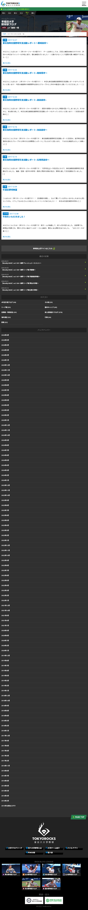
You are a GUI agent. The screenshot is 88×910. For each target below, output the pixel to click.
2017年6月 (5, 751)
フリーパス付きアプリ (10, 9)
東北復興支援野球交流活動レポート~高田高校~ (25, 100)
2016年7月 (5, 776)
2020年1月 (5, 650)
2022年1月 (5, 600)
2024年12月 (5, 425)
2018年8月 (5, 711)
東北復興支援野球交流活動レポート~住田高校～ (25, 130)
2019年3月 (5, 680)
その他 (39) (49, 302)
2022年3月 (5, 590)
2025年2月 (5, 415)
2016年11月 (5, 766)
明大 (3, 13)
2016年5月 (5, 786)
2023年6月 (5, 515)
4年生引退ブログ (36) (8, 302)
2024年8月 (5, 445)
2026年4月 (5, 345)
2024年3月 (5, 470)
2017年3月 (5, 756)
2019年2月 (5, 685)
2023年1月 (5, 540)
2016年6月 (5, 781)
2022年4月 (5, 585)
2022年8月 (5, 565)
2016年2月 (5, 801)
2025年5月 (5, 400)
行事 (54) (48, 317)
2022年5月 (5, 580)
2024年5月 (5, 460)
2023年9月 (5, 500)
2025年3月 (5, 410)
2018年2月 (5, 726)
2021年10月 (5, 610)
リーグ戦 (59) (6, 307)
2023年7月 (5, 510)
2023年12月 (5, 485)
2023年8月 (5, 505)
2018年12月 (5, 695)
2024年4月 (5, 465)
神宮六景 (49, 852)
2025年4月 (5, 405)
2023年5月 (5, 520)
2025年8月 (5, 385)
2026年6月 (5, 335)
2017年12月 (5, 736)
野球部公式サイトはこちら (44, 249)
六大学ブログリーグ (14, 848)
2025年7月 (5, 390)
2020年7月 (5, 640)
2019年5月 (5, 675)
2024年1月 (5, 480)
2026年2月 (5, 355)
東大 (15, 13)
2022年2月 (5, 595)
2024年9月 (5, 440)
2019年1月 (5, 690)
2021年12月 (5, 605)
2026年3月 (5, 350)
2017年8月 (5, 746)
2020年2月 (5, 645)
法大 (9, 13)
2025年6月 (5, 395)
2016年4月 (5, 791)
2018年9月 (5, 706)
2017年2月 (5, 761)
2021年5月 (5, 615)
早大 (27, 12)
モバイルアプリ (71, 848)
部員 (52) (4, 322)
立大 (21, 13)
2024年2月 (5, 475)
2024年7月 (5, 450)
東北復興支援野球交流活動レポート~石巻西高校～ (26, 160)
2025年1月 (5, 420)
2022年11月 (5, 550)
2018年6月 (5, 716)
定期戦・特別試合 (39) (9, 312)
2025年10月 (5, 375)
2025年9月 (5, 380)
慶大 (33, 13)
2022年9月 (5, 560)
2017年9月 (5, 741)
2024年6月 (5, 455)
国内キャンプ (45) (51, 307)
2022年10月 (5, 555)
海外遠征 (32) (6, 317)
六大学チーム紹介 (53, 848)
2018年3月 (5, 721)
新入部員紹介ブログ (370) (53, 312)
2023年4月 (5, 525)
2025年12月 (5, 365)
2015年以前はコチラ (8, 806)
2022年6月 (5, 575)
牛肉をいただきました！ (14, 217)
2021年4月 (5, 620)
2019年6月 (5, 670)
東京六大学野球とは (34, 848)
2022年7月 (5, 570)
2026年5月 (5, 340)
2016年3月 (5, 796)
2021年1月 (5, 625)
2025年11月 (5, 370)
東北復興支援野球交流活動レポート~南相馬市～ (25, 73)
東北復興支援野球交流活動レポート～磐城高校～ (25, 43)
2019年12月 (5, 655)
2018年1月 (5, 731)
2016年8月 (5, 771)
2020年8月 (5, 635)
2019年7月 (5, 665)
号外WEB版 (30, 852)
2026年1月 (5, 360)
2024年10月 (5, 435)
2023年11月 (5, 490)
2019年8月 (5, 660)
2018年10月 (5, 701)
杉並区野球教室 (10, 190)
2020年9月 (5, 630)
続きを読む (7, 63)
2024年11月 (5, 430)
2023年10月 (5, 495)
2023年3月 (5, 530)
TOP (4, 34)
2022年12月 (5, 545)
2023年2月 (5, 535)
